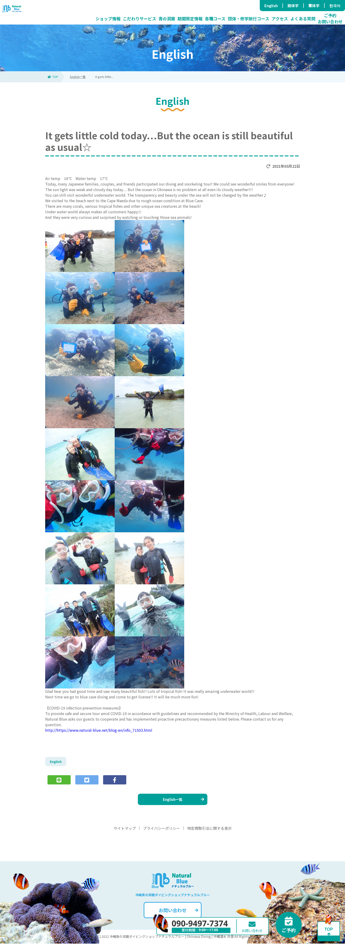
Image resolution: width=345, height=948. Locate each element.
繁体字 (314, 5)
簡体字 (293, 5)
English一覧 (78, 76)
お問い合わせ (178, 914)
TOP (52, 76)
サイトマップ (125, 832)
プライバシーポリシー (161, 832)
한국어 (334, 5)
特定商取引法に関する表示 (209, 832)
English (271, 5)
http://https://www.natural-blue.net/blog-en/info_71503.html (98, 730)
